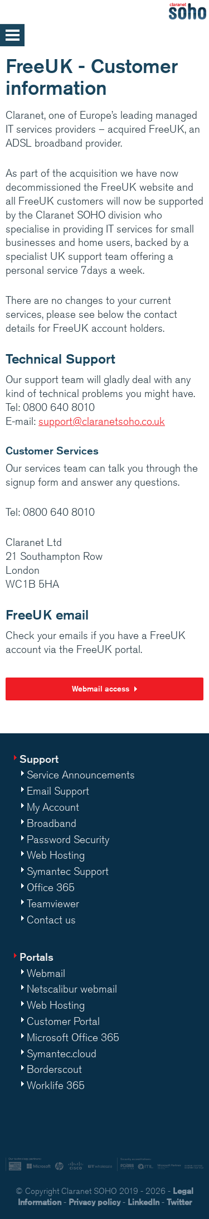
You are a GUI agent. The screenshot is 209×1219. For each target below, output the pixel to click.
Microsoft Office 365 (73, 1037)
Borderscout (54, 1069)
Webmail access (100, 689)
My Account (53, 807)
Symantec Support (68, 871)
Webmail (46, 973)
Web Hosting (56, 855)
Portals (37, 956)
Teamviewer (53, 903)
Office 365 (51, 887)
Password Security (68, 839)
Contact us (51, 919)
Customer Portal (63, 1021)
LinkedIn (143, 1202)
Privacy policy (94, 1202)
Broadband (51, 823)
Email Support (58, 790)
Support (39, 758)
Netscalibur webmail (72, 988)
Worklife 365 (56, 1085)
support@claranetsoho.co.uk (101, 421)
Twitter (179, 1202)
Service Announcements (81, 774)
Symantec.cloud (61, 1053)
